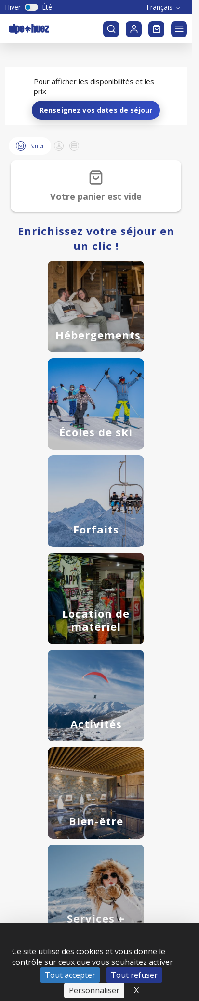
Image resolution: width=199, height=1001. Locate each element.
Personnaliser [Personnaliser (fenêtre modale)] (94, 971)
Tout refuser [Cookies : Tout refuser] (134, 955)
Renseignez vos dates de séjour (96, 90)
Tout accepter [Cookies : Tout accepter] (70, 955)
